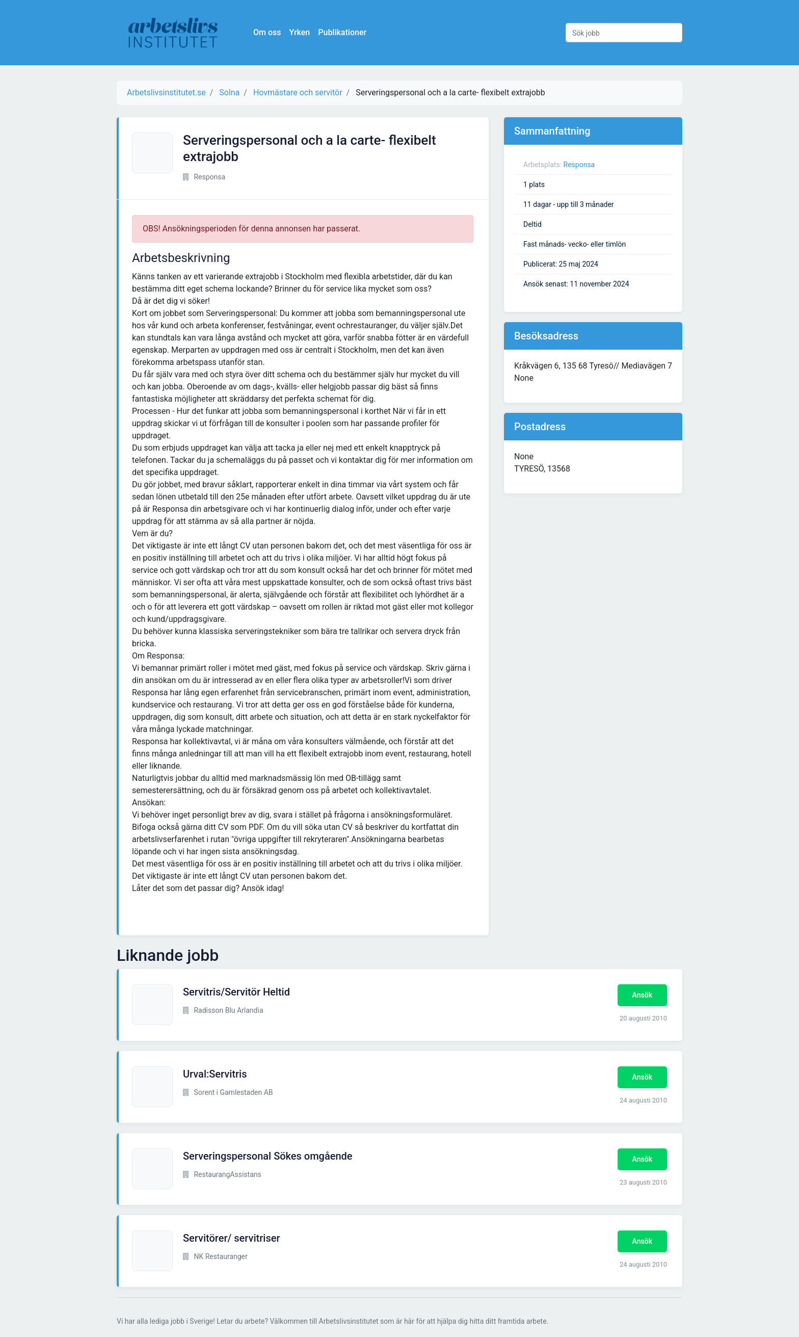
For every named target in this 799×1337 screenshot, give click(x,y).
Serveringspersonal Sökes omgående (268, 1156)
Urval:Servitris (215, 1074)
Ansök (642, 995)
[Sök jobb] (624, 32)
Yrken (299, 32)
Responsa (579, 165)
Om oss (267, 32)
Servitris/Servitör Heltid (236, 992)
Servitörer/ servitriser (231, 1238)
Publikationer (342, 32)
